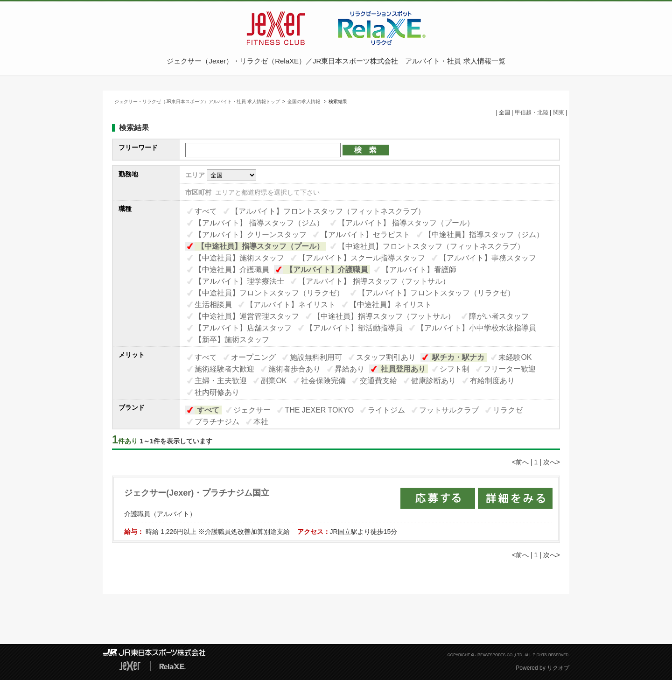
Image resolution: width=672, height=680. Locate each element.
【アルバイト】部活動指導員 (354, 328)
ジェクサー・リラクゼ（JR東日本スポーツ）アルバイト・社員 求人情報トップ (197, 101)
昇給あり (349, 369)
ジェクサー (252, 410)
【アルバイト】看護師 (419, 269)
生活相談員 (213, 304)
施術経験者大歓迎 (224, 369)
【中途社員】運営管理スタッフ (247, 316)
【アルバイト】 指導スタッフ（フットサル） (373, 281)
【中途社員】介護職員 (232, 269)
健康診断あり (433, 381)
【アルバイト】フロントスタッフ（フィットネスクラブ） (328, 211)
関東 (558, 112)
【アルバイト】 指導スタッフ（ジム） (259, 223)
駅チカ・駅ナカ (458, 357)
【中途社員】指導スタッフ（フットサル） (384, 316)
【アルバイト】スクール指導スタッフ (361, 258)
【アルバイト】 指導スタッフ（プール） (406, 223)
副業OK (274, 381)
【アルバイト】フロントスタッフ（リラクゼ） (436, 293)
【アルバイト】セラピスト (365, 234)
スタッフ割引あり (386, 357)
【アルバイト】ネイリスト (291, 304)
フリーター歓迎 (509, 369)
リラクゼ (508, 410)
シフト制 (454, 369)
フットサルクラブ (449, 410)
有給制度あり (492, 381)
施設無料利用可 (316, 357)
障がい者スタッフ (499, 316)
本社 (260, 422)
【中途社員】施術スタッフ (239, 258)
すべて (206, 211)
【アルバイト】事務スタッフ (487, 258)
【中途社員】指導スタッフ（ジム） (484, 234)
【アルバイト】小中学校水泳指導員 (476, 328)
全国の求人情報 (304, 101)
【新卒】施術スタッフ (232, 340)
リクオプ (558, 668)
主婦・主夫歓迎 (221, 381)
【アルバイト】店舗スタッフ (243, 328)
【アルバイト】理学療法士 (239, 281)
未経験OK (515, 357)
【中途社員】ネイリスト (391, 304)
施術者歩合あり (294, 369)
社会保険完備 (323, 381)
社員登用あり (403, 369)
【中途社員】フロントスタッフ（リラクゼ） (269, 293)
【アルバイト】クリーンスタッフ (251, 234)
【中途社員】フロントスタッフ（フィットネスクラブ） (431, 246)
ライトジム (386, 410)
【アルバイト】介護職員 (327, 269)
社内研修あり (217, 392)
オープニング (253, 357)
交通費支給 (378, 381)
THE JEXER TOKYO (319, 410)
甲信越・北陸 (531, 112)
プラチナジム (217, 422)
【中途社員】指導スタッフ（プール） (260, 246)
